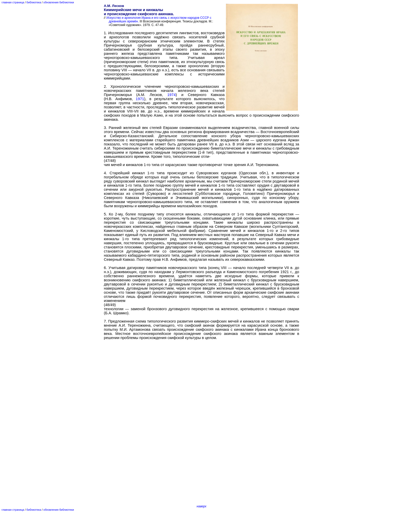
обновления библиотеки (58, 2)
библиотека (33, 2)
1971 (140, 99)
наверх (201, 506)
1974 (171, 95)
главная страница (13, 2)
